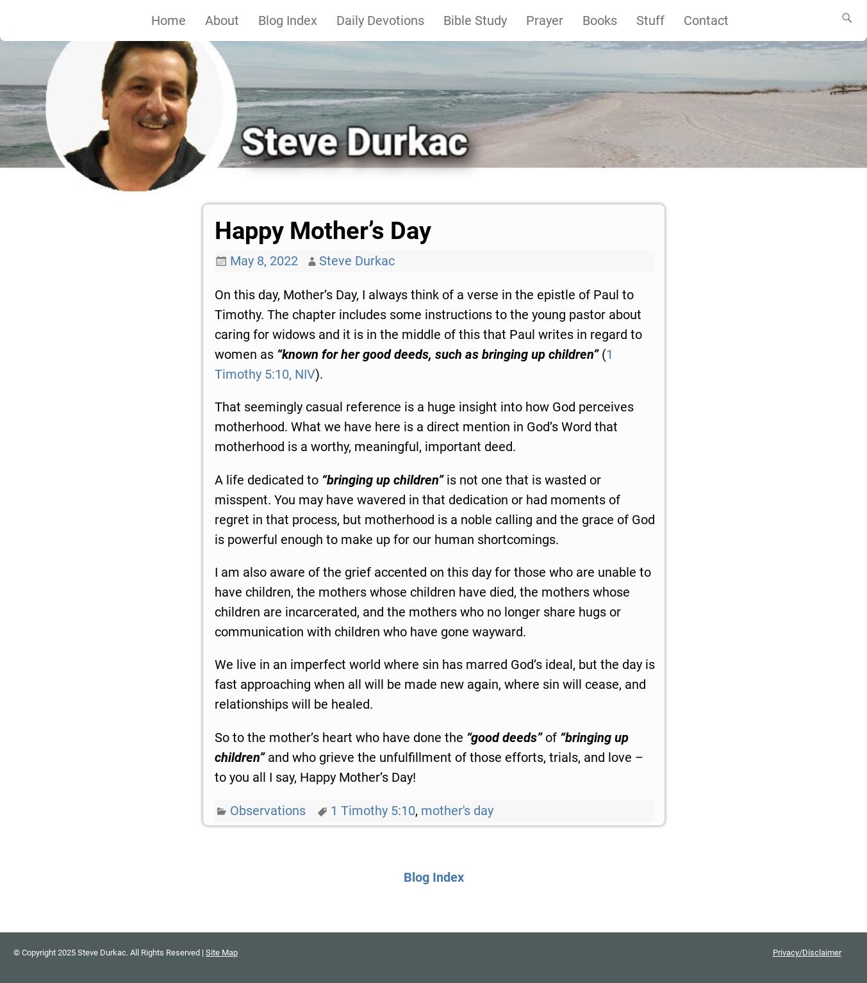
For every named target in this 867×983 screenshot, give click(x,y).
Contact (706, 20)
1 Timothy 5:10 (373, 810)
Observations (268, 810)
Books (599, 20)
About (222, 20)
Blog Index (287, 20)
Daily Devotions (380, 20)
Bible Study (475, 20)
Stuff (650, 20)
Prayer (544, 20)
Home (168, 20)
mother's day (457, 810)
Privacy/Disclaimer (807, 952)
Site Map (222, 952)
